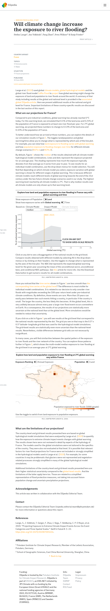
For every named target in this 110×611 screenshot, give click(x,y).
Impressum (80, 575)
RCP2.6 (36, 150)
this (55, 269)
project (55, 93)
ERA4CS (30, 581)
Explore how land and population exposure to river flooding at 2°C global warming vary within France (55, 356)
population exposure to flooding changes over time (47, 147)
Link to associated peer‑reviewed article (28, 84)
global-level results (72, 471)
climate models (52, 90)
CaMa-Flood (43, 93)
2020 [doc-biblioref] (29, 90)
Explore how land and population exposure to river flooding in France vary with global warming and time (55, 193)
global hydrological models (72, 90)
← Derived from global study (26, 20)
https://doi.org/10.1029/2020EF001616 (34, 532)
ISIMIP (66, 581)
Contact (66, 584)
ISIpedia (9, 5)
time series (44, 283)
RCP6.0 (47, 150)
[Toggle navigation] (105, 5)
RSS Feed (67, 587)
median (47, 154)
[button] (88, 39)
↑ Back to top (55, 556)
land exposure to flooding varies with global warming (69, 143)
